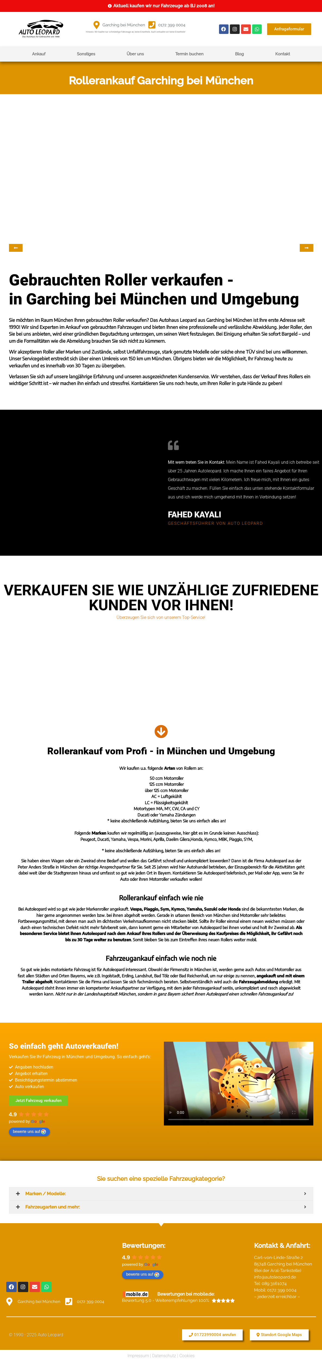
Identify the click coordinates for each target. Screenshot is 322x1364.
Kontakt (282, 54)
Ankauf (38, 54)
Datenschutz (164, 1354)
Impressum (138, 1354)
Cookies (187, 1354)
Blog (239, 54)
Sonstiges (86, 54)
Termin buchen (189, 54)
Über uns (135, 54)
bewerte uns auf (29, 1131)
